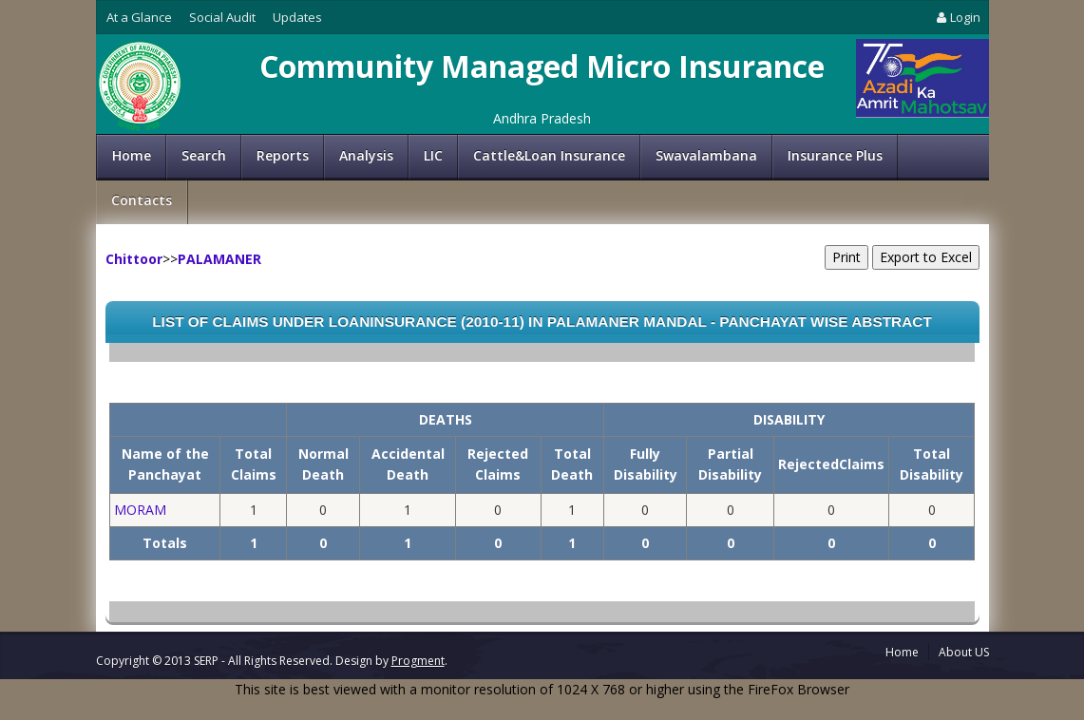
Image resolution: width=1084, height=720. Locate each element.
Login (956, 17)
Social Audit (222, 17)
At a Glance (139, 17)
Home (131, 155)
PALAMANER (219, 259)
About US (964, 652)
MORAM (140, 510)
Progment (418, 661)
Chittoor (133, 259)
